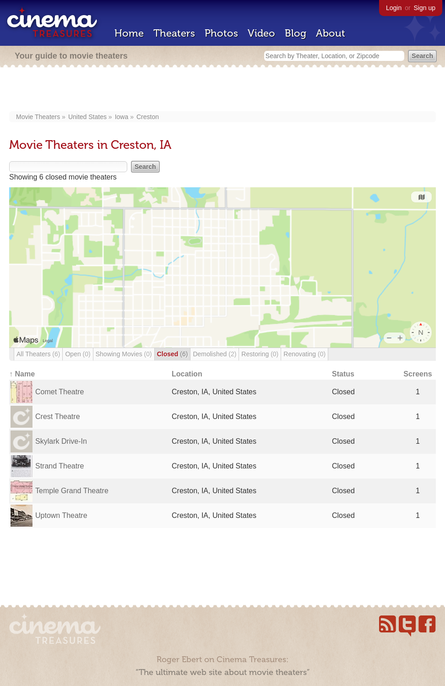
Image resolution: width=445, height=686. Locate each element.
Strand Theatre (59, 466)
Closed (172, 354)
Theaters (174, 33)
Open (77, 354)
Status (343, 374)
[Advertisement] (222, 90)
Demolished (214, 354)
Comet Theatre (59, 392)
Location (187, 374)
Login (394, 7)
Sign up (424, 7)
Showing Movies (124, 354)
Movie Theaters (38, 116)
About (330, 33)
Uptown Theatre (61, 515)
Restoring (259, 354)
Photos (221, 33)
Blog (295, 33)
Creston (147, 116)
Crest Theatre (57, 416)
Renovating (304, 354)
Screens (417, 374)
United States (87, 116)
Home (129, 33)
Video (261, 33)
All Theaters (38, 354)
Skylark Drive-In (61, 441)
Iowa (122, 116)
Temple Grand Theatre (72, 491)
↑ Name (22, 374)
